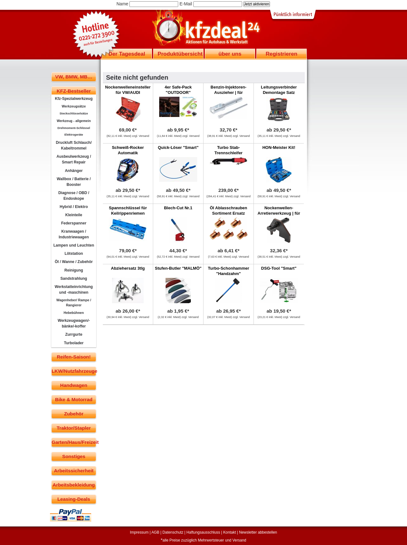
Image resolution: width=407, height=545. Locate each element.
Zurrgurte (73, 334)
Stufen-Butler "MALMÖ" (178, 268)
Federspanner (73, 223)
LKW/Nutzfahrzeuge (74, 371)
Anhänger (74, 170)
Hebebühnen (74, 313)
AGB (155, 532)
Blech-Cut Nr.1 (178, 207)
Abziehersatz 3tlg (128, 268)
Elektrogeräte (74, 134)
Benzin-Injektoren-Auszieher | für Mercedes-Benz (228, 92)
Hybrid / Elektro (73, 207)
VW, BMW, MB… (73, 76)
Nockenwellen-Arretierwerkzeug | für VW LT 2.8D (279, 213)
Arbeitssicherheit (74, 470)
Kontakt (229, 532)
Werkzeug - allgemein (74, 121)
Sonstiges (73, 456)
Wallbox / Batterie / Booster (74, 182)
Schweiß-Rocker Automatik (128, 150)
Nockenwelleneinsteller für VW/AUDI (128, 90)
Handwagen (73, 385)
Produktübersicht (180, 54)
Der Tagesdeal (127, 54)
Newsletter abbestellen (258, 532)
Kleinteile (73, 215)
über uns (229, 54)
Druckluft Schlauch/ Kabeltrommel (73, 145)
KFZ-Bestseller (74, 91)
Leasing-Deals (73, 499)
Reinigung (74, 270)
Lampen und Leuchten (73, 245)
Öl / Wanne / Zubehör (74, 262)
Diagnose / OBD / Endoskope (73, 196)
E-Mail (185, 3)
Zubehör (73, 413)
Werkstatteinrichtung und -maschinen (74, 290)
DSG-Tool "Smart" (279, 268)
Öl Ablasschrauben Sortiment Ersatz (228, 210)
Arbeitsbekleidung (74, 484)
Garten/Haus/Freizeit (74, 442)
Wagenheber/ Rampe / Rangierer (73, 302)
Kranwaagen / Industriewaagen (74, 234)
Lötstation (74, 253)
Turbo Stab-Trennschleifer (229, 150)
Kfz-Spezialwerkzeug (73, 98)
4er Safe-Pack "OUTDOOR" (178, 90)
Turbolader (74, 343)
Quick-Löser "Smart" (178, 147)
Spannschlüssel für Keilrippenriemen (128, 210)
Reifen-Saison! (74, 356)
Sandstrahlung (73, 278)
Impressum (139, 532)
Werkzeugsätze (74, 106)
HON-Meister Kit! (278, 147)
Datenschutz (172, 532)
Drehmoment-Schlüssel (74, 128)
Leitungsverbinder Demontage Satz (279, 90)
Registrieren (281, 54)
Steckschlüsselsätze (73, 113)
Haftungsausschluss (203, 532)
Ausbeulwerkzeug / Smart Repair (73, 159)
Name (122, 3)
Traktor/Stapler (74, 428)
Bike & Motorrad (73, 399)
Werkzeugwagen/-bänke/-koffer (74, 323)
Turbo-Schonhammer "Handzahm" (228, 271)
